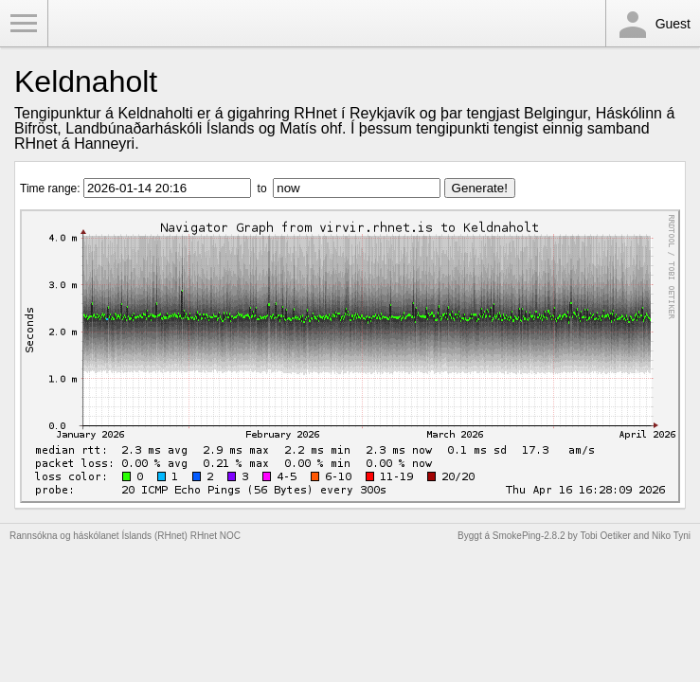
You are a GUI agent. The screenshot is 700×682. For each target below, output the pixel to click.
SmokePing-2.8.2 (529, 535)
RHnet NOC (215, 535)
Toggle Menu (23, 23)
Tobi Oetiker (605, 535)
